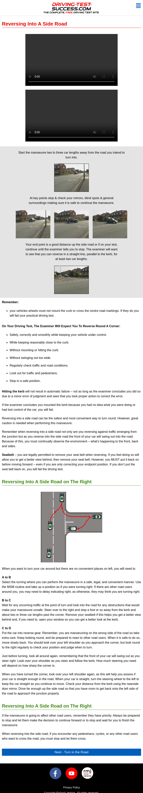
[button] (138, 6)
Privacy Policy (71, 787)
